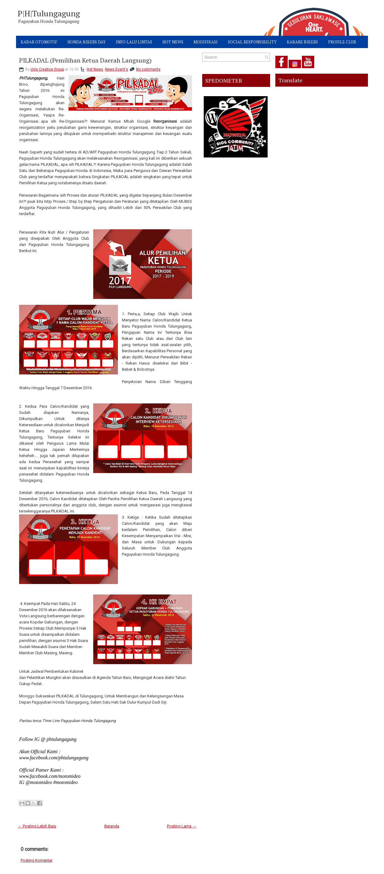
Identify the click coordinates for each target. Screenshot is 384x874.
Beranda (111, 826)
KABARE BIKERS (302, 42)
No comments (148, 69)
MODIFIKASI (206, 42)
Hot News (95, 69)
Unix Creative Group (47, 69)
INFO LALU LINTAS (134, 42)
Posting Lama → (181, 826)
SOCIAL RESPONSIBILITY (252, 42)
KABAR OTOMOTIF (39, 42)
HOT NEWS (172, 42)
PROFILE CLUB (342, 42)
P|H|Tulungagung (49, 13)
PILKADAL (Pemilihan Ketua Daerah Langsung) (85, 60)
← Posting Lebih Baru (37, 826)
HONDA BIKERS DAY (86, 42)
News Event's (116, 69)
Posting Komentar (36, 860)
